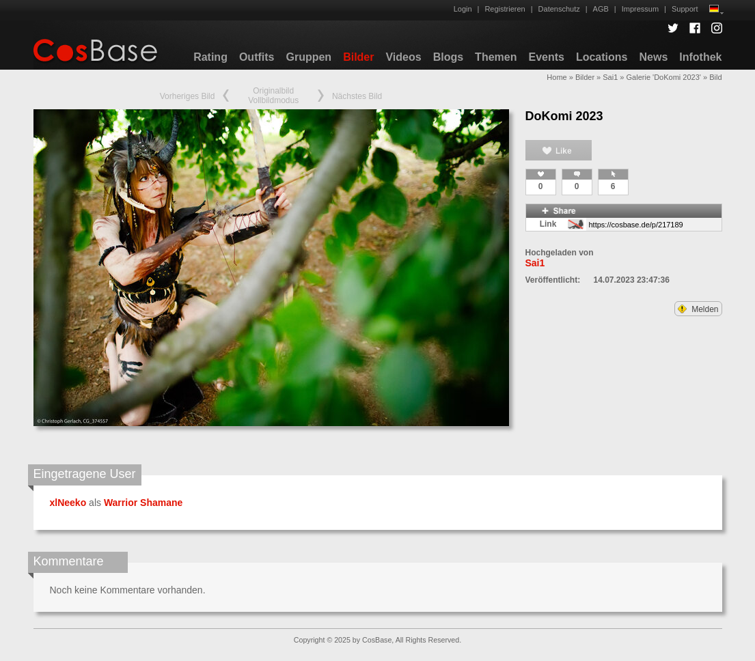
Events (546, 57)
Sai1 (610, 77)
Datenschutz (559, 9)
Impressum (640, 9)
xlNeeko (68, 502)
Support (685, 9)
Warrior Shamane (143, 502)
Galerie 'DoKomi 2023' (664, 77)
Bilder (358, 57)
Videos (403, 57)
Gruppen (308, 57)
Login (463, 9)
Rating (210, 57)
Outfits (257, 57)
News (653, 57)
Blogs (448, 57)
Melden (698, 309)
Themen (496, 57)
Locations (602, 57)
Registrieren (504, 9)
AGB (601, 9)
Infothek (700, 57)
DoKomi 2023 (564, 116)
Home (556, 77)
